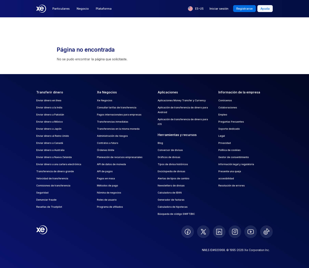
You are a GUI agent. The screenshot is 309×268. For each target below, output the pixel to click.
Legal (221, 135)
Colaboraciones (227, 107)
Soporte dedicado (229, 128)
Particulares (61, 8)
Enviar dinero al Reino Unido (52, 135)
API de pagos (105, 171)
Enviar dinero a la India (49, 107)
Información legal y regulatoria (236, 164)
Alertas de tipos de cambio (173, 178)
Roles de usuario (107, 199)
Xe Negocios (104, 100)
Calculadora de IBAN (170, 192)
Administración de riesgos (112, 135)
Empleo (222, 114)
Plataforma (104, 8)
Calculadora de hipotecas (173, 206)
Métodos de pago (107, 185)
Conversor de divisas (170, 150)
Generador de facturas (171, 199)
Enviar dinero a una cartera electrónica (58, 164)
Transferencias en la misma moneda (118, 128)
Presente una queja (229, 171)
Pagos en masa (106, 178)
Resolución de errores (231, 185)
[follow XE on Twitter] (203, 231)
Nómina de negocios (109, 192)
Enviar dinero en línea (48, 100)
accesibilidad (226, 178)
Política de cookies (229, 150)
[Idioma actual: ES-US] (196, 8)
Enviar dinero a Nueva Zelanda (54, 157)
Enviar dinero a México (49, 121)
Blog (160, 142)
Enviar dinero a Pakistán (50, 114)
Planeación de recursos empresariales (119, 157)
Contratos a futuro (107, 142)
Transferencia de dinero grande (55, 171)
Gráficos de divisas (169, 157)
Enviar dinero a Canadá (49, 142)
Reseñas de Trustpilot (49, 206)
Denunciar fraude (46, 199)
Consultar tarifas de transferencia (116, 107)
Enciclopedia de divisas (171, 171)
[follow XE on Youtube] (250, 231)
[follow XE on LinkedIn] (219, 231)
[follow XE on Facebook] (187, 231)
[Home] (41, 9)
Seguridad (42, 192)
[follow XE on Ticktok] (266, 231)
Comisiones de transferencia (53, 185)
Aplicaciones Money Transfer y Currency (182, 100)
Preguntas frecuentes (231, 121)
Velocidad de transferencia (52, 178)
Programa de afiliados (110, 206)
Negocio (83, 8)
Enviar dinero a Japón (48, 128)
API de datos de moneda (111, 164)
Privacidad (224, 142)
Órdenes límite (105, 150)
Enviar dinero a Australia (50, 150)
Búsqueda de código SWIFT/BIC (176, 213)
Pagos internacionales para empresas (119, 114)
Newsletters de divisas (171, 185)
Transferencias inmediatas (112, 121)
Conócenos (225, 100)
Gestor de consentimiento (233, 157)
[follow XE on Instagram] (235, 231)
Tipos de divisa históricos (173, 164)
